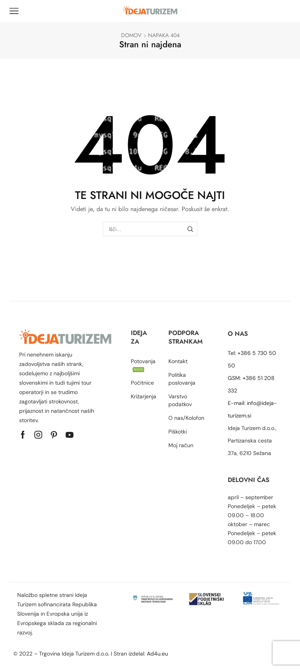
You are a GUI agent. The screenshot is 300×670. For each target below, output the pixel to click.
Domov (131, 35)
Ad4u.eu (158, 653)
